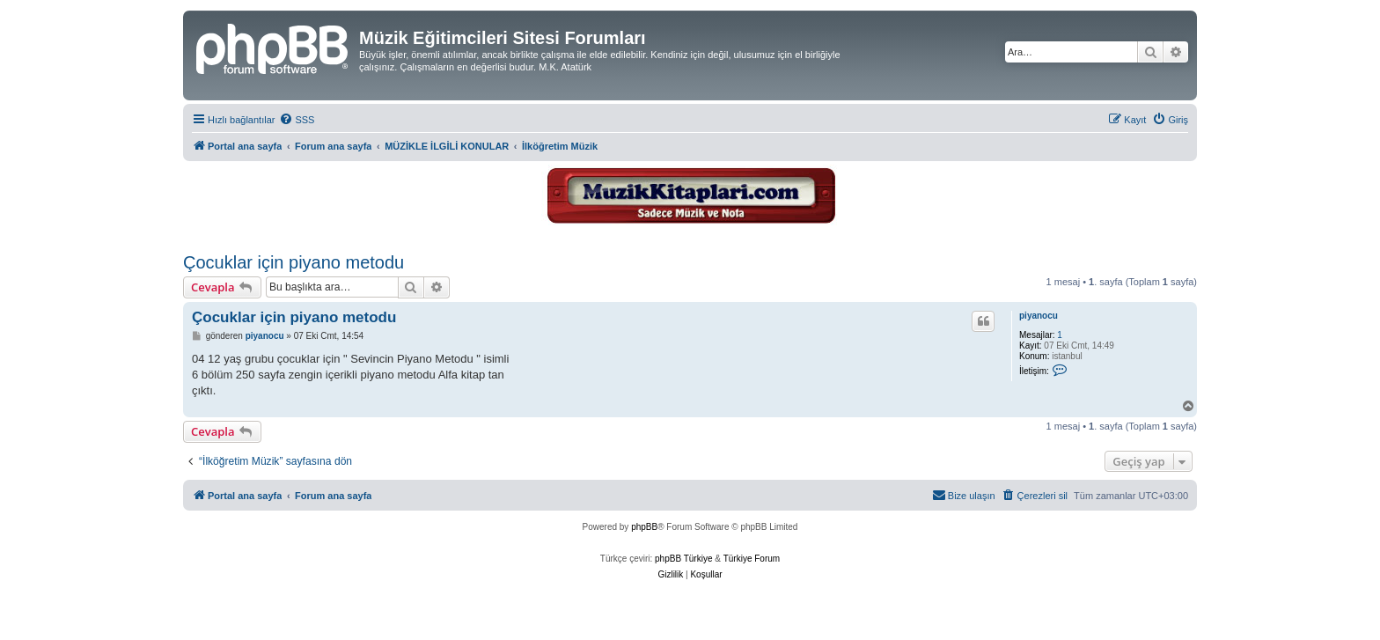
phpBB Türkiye (683, 558)
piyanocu (1038, 315)
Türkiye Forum (751, 558)
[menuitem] (296, 119)
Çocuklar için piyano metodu (293, 262)
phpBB (644, 527)
